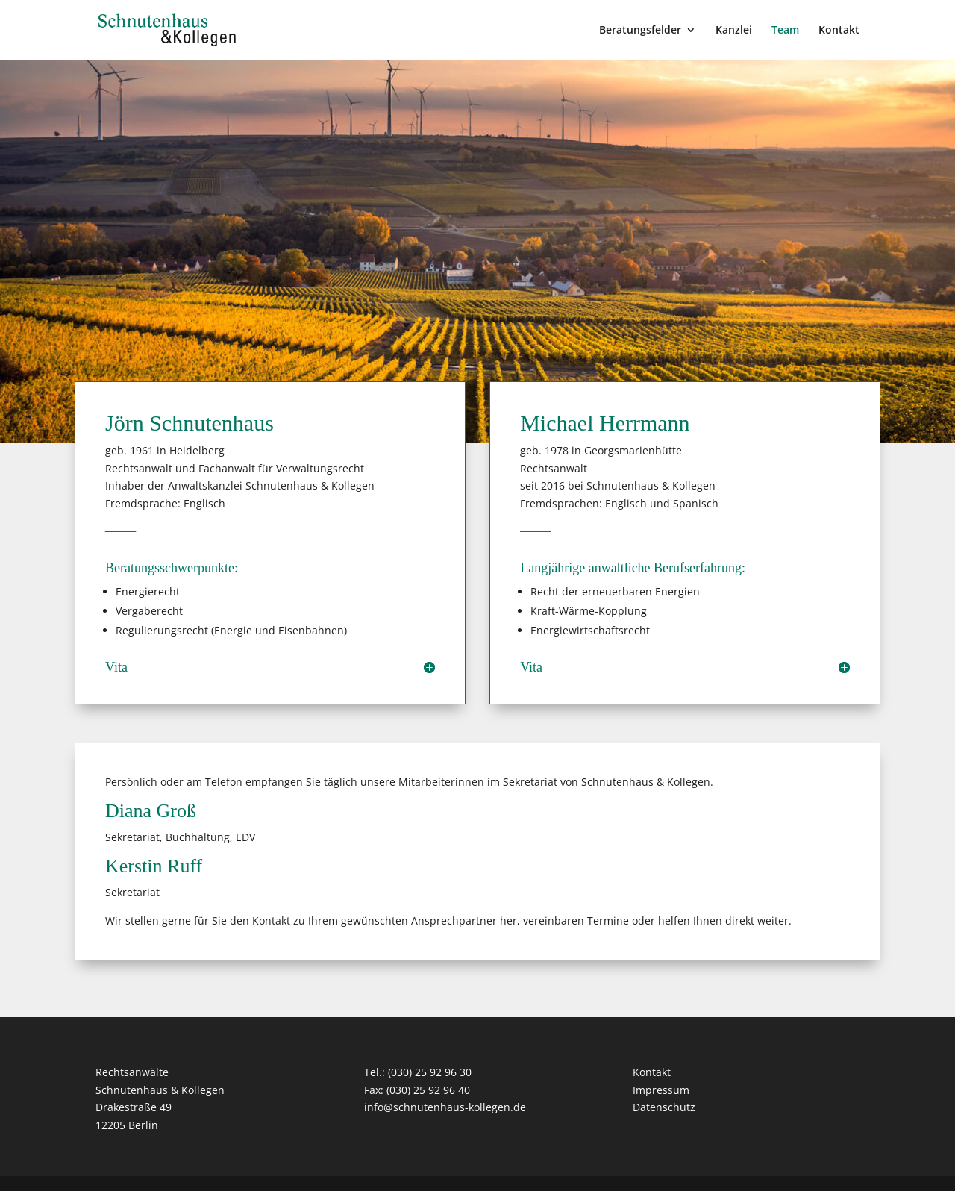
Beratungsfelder (640, 31)
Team (785, 31)
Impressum (661, 1090)
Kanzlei (734, 31)
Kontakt (839, 31)
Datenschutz (664, 1107)
